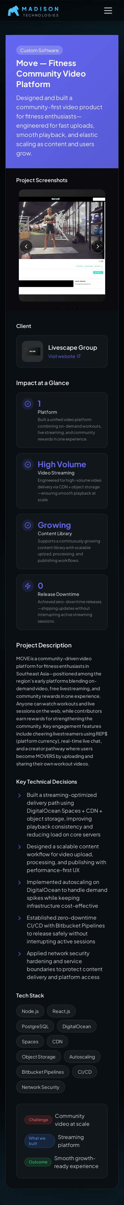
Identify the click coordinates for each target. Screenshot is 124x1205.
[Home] (34, 10)
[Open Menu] (108, 10)
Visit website (64, 356)
